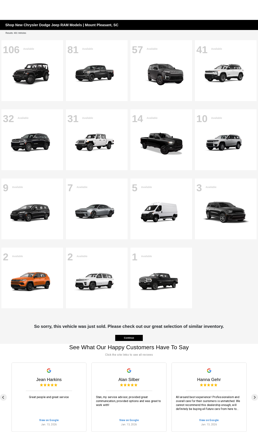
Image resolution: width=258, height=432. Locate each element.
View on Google (49, 420)
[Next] (254, 397)
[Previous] (3, 397)
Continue (129, 337)
